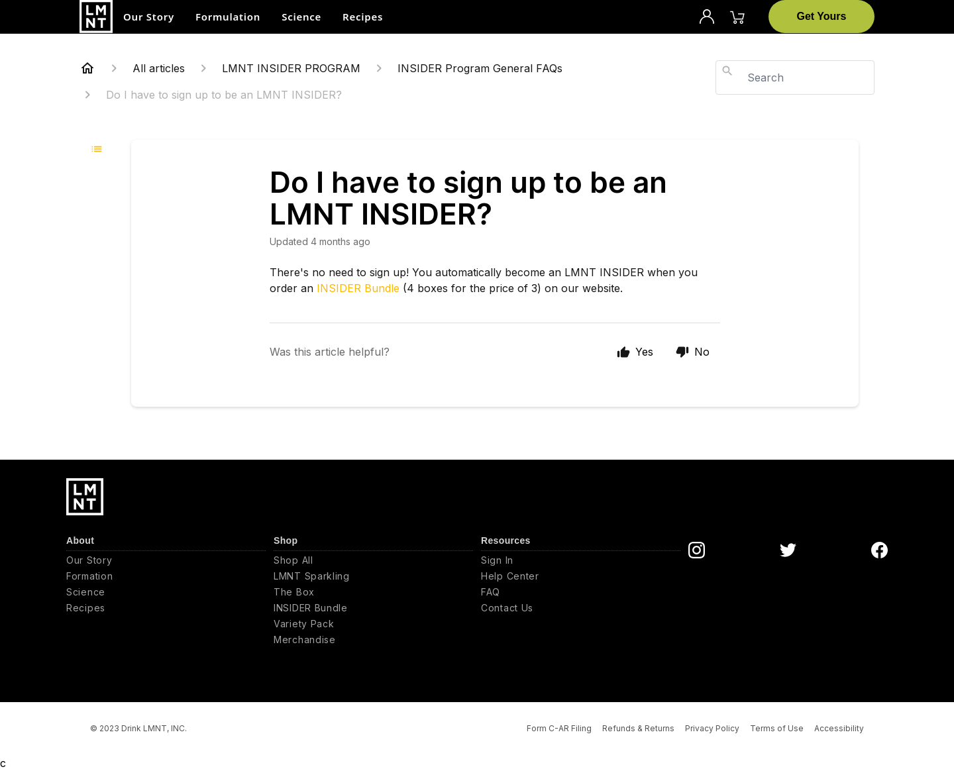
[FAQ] (580, 592)
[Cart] (737, 16)
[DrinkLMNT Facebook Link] (879, 550)
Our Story (148, 16)
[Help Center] (580, 576)
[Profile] (707, 16)
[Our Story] (166, 560)
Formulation (227, 16)
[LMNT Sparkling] (373, 576)
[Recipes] (166, 608)
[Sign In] (580, 560)
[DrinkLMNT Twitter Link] (788, 550)
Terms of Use (777, 728)
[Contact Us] (580, 608)
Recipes (363, 16)
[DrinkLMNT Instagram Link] (696, 550)
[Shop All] (373, 560)
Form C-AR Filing (559, 728)
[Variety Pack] (373, 624)
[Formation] (166, 576)
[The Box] (373, 592)
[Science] (166, 592)
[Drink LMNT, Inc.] (96, 16)
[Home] (87, 68)
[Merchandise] (373, 639)
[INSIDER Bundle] (373, 608)
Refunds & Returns (638, 728)
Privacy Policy (712, 728)
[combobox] (795, 77)
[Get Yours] (821, 16)
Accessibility (839, 728)
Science (301, 16)
